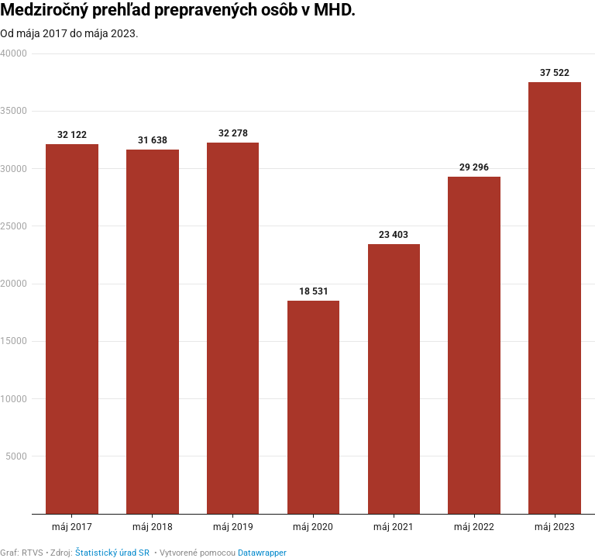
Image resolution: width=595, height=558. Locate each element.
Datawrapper (262, 553)
